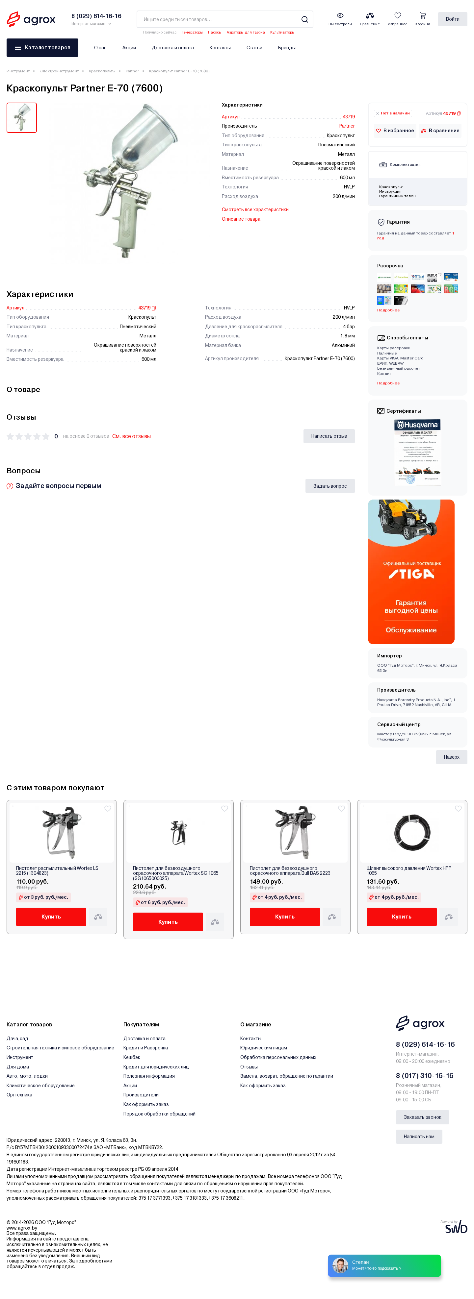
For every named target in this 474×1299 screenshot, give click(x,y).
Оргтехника (19, 1094)
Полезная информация (149, 1076)
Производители (141, 1094)
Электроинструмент (59, 71)
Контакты (220, 47)
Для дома (18, 1066)
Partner (132, 71)
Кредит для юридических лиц (156, 1066)
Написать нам (419, 1136)
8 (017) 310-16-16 (425, 1076)
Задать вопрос (330, 486)
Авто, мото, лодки (27, 1076)
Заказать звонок (422, 1117)
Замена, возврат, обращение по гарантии (286, 1076)
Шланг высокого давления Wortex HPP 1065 (409, 871)
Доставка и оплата (173, 47)
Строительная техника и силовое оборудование (60, 1047)
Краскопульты (102, 71)
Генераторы (192, 32)
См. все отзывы (131, 436)
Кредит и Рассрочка (145, 1047)
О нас (100, 47)
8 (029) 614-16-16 (425, 1044)
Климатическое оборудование (41, 1085)
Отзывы (249, 1066)
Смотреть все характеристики (255, 209)
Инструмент (18, 71)
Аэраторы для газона (246, 32)
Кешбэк (131, 1057)
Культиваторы (282, 32)
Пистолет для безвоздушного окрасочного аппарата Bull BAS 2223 (290, 871)
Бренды (287, 47)
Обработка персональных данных (278, 1057)
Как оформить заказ (146, 1104)
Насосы (215, 32)
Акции (129, 47)
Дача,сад (17, 1038)
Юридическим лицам (263, 1047)
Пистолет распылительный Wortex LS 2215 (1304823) (57, 871)
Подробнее (388, 310)
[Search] (304, 19)
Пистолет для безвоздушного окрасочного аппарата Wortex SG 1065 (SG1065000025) (176, 873)
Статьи (254, 47)
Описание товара (241, 219)
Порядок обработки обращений (159, 1113)
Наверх (452, 757)
